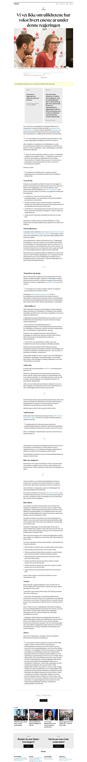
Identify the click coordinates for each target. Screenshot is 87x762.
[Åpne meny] (71, 4)
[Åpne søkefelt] (67, 4)
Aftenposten (55, 130)
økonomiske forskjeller (46, 695)
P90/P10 (47, 368)
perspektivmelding (51, 282)
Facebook (61, 759)
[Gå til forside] (16, 3)
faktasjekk (38, 695)
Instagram (70, 759)
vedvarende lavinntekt (52, 493)
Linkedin (64, 760)
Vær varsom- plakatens (18, 757)
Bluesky (60, 760)
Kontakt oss (58, 746)
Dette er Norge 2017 (51, 189)
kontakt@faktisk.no (38, 757)
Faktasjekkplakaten (19, 760)
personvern (36, 761)
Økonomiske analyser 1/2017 (41, 294)
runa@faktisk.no (50, 759)
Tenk (57, 4)
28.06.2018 (34, 104)
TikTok (66, 759)
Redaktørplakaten (24, 759)
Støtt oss (62, 4)
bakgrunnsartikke (49, 232)
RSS (68, 760)
